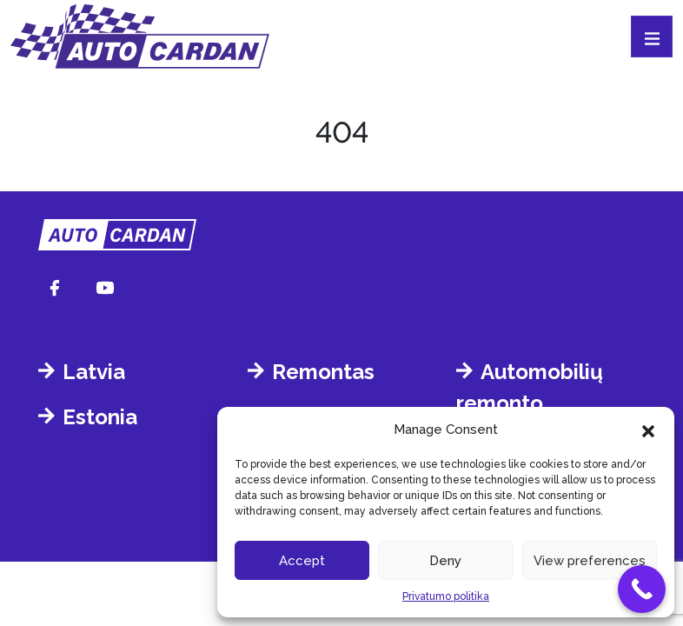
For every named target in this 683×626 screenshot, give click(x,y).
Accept (302, 561)
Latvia (94, 371)
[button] (648, 429)
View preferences (590, 561)
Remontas (323, 371)
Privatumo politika (445, 596)
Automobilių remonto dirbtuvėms (529, 403)
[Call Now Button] (642, 589)
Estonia (100, 417)
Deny (445, 561)
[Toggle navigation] (652, 36)
